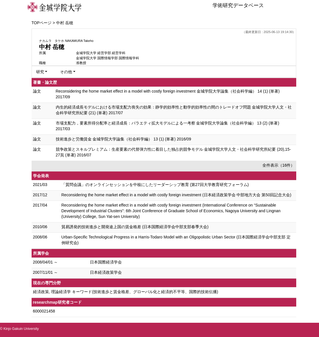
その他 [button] (66, 72)
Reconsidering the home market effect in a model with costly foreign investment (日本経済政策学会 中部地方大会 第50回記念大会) (176, 195)
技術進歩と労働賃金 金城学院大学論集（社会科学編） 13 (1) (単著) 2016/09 (123, 139)
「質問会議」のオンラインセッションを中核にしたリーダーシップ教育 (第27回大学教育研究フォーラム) (155, 184)
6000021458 (44, 311)
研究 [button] (40, 72)
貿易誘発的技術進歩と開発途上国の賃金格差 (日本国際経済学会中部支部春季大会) (135, 226)
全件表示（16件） (278, 165)
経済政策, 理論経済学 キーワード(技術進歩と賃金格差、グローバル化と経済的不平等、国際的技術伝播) (125, 291)
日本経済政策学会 (106, 272)
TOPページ (42, 23)
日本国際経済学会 (106, 262)
